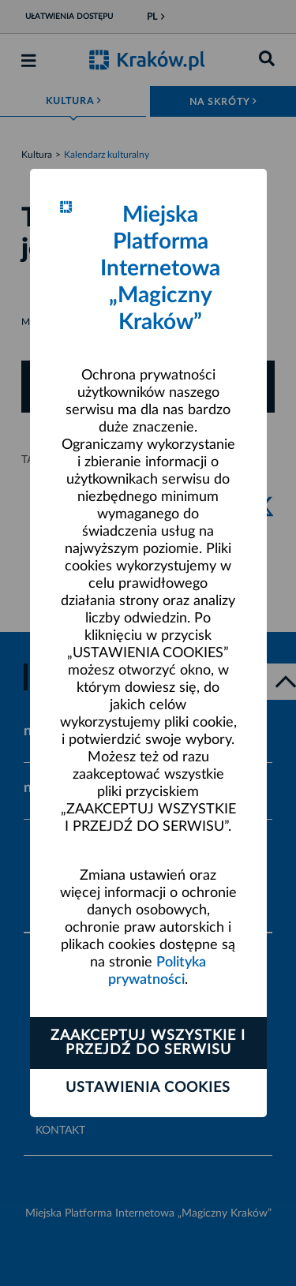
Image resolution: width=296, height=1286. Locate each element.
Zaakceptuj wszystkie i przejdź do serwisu (148, 1043)
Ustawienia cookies (148, 1088)
